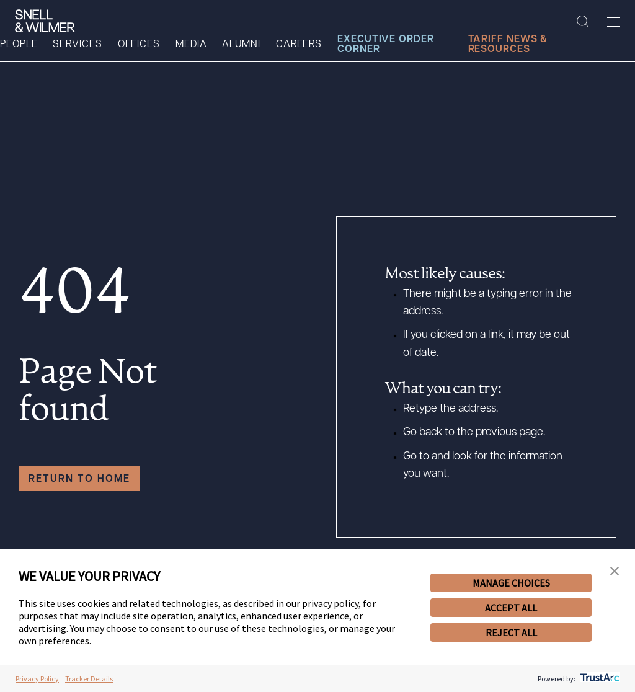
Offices (139, 45)
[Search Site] (582, 22)
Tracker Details (89, 678)
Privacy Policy (37, 678)
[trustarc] (598, 678)
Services (77, 45)
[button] (614, 572)
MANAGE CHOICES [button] (511, 583)
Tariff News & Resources (508, 44)
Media (191, 45)
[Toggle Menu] (613, 22)
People (18, 45)
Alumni (241, 45)
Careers (299, 45)
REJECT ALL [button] (511, 632)
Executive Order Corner (385, 44)
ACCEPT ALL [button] (511, 607)
